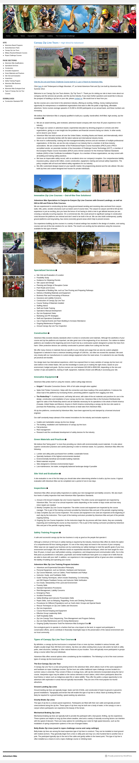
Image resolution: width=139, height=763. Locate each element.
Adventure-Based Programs (14, 45)
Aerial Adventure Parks (12, 48)
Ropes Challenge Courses (13, 55)
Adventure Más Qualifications (14, 63)
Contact (42, 36)
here (40, 86)
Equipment (32, 36)
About (15, 36)
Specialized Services (11, 65)
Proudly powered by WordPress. (120, 756)
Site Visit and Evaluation (12, 76)
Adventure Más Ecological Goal (15, 88)
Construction (9, 68)
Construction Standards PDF (14, 101)
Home (8, 36)
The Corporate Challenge (65, 36)
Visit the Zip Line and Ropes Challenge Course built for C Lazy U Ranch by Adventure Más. (68, 82)
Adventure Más (10, 756)
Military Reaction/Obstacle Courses (16, 53)
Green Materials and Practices (14, 73)
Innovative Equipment (12, 71)
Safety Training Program (12, 81)
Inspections (8, 78)
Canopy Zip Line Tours (12, 50)
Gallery (50, 36)
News (23, 36)
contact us (78, 98)
